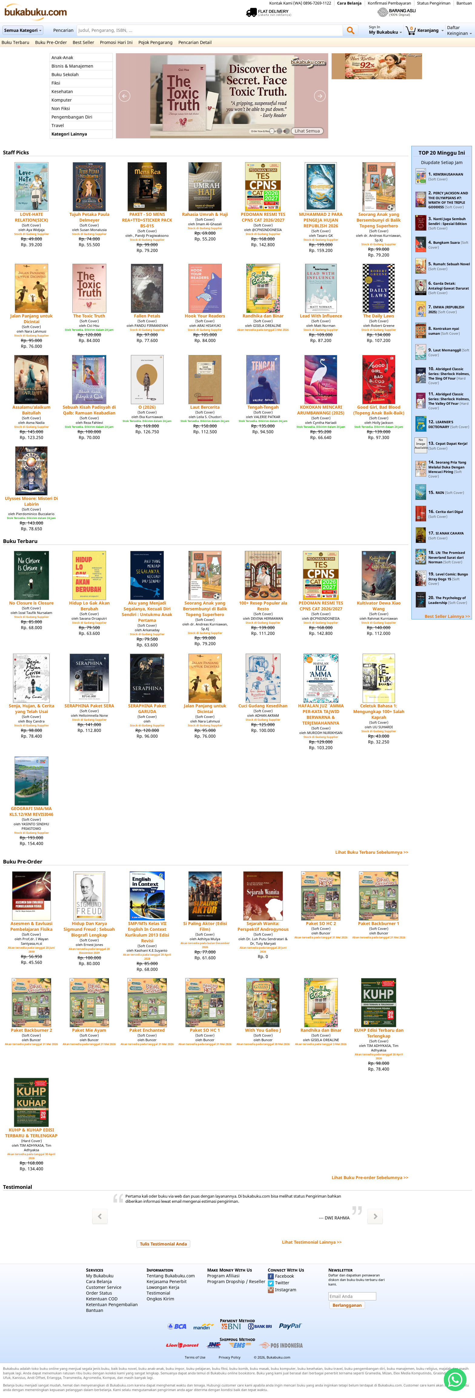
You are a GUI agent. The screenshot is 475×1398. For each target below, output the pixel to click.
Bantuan (464, 3)
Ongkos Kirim (160, 1299)
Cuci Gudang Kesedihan (262, 706)
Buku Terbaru (15, 42)
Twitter (282, 1283)
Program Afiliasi (223, 1276)
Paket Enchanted (147, 1030)
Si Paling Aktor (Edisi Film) (205, 926)
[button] (163, 1244)
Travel (57, 125)
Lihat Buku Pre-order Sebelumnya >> (370, 1177)
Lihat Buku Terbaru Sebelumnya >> (371, 852)
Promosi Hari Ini (116, 42)
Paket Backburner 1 (378, 923)
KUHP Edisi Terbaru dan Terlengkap (379, 1033)
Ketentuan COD (102, 1299)
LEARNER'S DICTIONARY (440, 424)
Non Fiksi (60, 108)
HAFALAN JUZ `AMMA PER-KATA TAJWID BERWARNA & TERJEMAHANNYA (321, 714)
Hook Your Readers (205, 316)
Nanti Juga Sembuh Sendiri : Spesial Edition (447, 221)
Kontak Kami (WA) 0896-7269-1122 (300, 3)
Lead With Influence (321, 316)
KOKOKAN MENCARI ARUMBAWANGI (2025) (320, 410)
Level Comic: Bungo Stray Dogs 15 (448, 576)
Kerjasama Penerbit (167, 1281)
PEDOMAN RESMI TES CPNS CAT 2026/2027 (263, 217)
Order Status (99, 1293)
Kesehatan (62, 91)
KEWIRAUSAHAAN (448, 174)
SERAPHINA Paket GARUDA (147, 708)
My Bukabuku (100, 1276)
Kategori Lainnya (69, 134)
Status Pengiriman (433, 3)
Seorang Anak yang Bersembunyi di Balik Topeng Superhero (379, 220)
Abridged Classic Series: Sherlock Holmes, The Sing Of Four (449, 374)
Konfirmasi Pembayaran (389, 3)
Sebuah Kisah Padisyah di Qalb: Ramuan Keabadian (89, 410)
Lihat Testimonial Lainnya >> (312, 1242)
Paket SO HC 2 (321, 923)
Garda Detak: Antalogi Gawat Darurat (448, 285)
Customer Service (103, 1287)
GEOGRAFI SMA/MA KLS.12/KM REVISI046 (31, 811)
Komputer (61, 100)
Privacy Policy (230, 1357)
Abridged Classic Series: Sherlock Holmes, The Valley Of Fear (449, 399)
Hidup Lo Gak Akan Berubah (89, 606)
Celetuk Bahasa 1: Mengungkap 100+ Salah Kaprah (378, 711)
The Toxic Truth (89, 316)
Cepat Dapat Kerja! (451, 443)
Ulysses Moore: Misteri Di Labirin (31, 501)
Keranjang (424, 30)
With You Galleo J (263, 1030)
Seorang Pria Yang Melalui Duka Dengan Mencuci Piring (447, 467)
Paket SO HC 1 (205, 1030)
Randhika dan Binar (263, 316)
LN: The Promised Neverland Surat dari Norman (446, 557)
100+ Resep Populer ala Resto (263, 606)
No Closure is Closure (31, 603)
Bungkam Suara (446, 242)
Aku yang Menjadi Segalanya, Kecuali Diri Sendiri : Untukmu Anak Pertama (147, 611)
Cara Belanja (349, 3)
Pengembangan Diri (71, 117)
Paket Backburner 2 (31, 1030)
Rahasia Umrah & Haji (205, 214)
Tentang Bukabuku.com (171, 1276)
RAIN (440, 492)
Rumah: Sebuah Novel (451, 264)
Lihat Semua (307, 131)
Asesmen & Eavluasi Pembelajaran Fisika (31, 926)
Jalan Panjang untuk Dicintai (31, 318)
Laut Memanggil (447, 350)
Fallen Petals (147, 316)
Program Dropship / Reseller (236, 1281)
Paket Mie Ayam (89, 1030)
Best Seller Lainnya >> (447, 616)
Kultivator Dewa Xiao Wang (379, 606)
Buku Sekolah (65, 74)
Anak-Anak (62, 57)
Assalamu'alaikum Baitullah (31, 410)
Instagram (285, 1289)
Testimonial (158, 1293)
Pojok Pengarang (155, 42)
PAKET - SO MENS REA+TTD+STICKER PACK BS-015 (147, 220)
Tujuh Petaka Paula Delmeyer (89, 217)
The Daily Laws (378, 316)
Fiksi (55, 83)
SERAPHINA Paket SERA (89, 706)
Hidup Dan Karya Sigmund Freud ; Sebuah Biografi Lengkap (89, 929)
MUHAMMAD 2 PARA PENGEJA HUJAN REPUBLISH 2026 (321, 220)
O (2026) (147, 407)
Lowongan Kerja (163, 1287)
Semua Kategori (23, 30)
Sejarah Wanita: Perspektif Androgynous (263, 926)
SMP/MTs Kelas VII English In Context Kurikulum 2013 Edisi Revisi (147, 932)
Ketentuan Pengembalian (112, 1304)
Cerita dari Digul (449, 511)
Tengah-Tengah (263, 407)
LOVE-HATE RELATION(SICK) (31, 217)
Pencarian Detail (195, 42)
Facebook (284, 1276)
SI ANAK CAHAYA (450, 533)
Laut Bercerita (205, 407)
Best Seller (83, 42)
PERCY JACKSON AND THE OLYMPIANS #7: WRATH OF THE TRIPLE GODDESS (448, 200)
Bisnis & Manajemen (72, 66)
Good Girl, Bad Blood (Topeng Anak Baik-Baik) (378, 410)
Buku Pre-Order (51, 42)
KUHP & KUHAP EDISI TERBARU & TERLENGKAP (31, 1132)
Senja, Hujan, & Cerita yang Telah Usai (31, 708)
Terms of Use (195, 1357)
